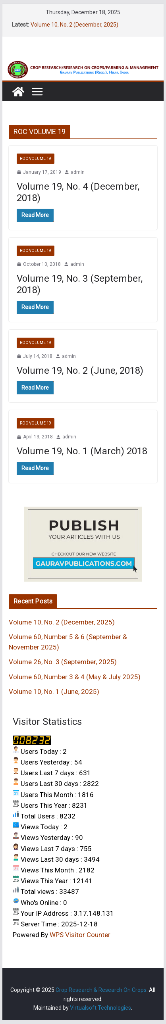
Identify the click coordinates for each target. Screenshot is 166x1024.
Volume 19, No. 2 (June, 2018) (80, 370)
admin (78, 172)
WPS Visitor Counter (80, 935)
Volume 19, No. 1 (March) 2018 (82, 451)
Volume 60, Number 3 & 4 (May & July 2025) (75, 677)
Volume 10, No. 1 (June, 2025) (54, 691)
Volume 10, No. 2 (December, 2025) (74, 24)
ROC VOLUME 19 (35, 158)
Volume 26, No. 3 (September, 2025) (63, 662)
